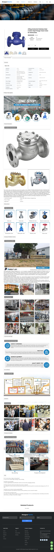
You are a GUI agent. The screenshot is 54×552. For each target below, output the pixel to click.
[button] (25, 39)
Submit (27, 520)
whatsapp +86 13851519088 (44, 537)
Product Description (7, 57)
